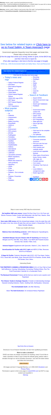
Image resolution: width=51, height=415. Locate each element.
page (46, 47)
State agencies (37, 121)
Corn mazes (36, 163)
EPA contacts (12, 131)
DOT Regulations (13, 106)
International (12, 149)
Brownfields (11, 123)
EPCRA (10, 133)
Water (35, 93)
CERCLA (11, 125)
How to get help (38, 123)
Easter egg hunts (38, 173)
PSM (9, 178)
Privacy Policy (25, 369)
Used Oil (35, 91)
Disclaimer (41, 367)
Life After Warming (25, 287)
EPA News (11, 84)
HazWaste (11, 143)
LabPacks (11, 152)
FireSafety (11, 137)
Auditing (10, 119)
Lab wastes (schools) (14, 154)
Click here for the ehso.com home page (25, 75)
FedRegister (12, 135)
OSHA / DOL (37, 115)
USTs (34, 89)
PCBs (10, 168)
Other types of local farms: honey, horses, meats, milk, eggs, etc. (41, 157)
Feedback (36, 106)
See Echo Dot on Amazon (25, 346)
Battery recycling (13, 121)
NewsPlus (11, 164)
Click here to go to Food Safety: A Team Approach (26, 46)
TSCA (35, 87)
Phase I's (11, 170)
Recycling (36, 77)
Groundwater (12, 139)
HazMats (11, 141)
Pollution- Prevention (14, 176)
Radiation (11, 180)
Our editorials (37, 134)
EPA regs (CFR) (13, 90)
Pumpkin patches (38, 161)
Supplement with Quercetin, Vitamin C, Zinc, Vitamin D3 (25, 245)
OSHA (10, 166)
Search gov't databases (40, 104)
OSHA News (12, 92)
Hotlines (10, 147)
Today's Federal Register (16, 82)
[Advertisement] (25, 27)
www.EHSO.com (33, 371)
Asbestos (11, 115)
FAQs (34, 125)
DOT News (11, 100)
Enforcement (12, 129)
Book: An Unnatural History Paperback (25, 290)
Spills (34, 85)
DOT (9, 127)
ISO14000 (11, 151)
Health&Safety (12, 145)
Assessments (12, 117)
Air (9, 113)
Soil (34, 81)
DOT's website (37, 117)
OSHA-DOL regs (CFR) (15, 98)
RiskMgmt (36, 79)
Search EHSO (37, 98)
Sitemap (25, 375)
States (35, 83)
